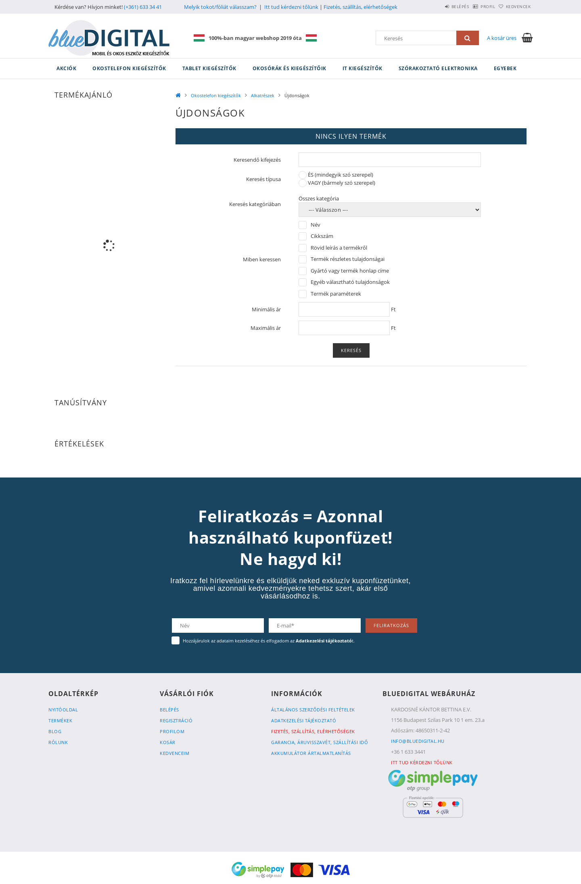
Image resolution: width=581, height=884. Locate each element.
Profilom (172, 731)
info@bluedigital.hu (418, 741)
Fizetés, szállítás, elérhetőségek (360, 6)
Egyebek (505, 68)
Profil (475, 6)
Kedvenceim (174, 753)
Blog (54, 731)
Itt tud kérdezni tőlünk (291, 6)
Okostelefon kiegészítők (129, 68)
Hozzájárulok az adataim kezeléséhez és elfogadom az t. (269, 641)
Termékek (60, 720)
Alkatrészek (262, 95)
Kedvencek (514, 6)
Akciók (66, 68)
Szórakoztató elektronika (438, 68)
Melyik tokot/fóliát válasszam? (220, 6)
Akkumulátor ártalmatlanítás (311, 753)
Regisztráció (176, 720)
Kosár (168, 742)
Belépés (439, 6)
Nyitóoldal (63, 710)
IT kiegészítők (362, 68)
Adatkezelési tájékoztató (303, 720)
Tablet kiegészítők (209, 68)
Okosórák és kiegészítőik (289, 68)
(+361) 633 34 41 (143, 6)
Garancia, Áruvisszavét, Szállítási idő (319, 742)
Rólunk (58, 742)
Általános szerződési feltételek (313, 710)
